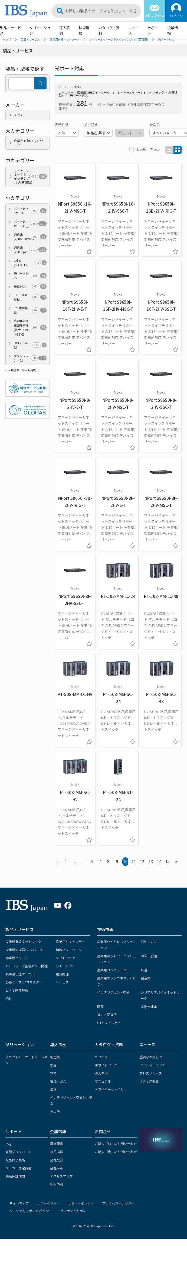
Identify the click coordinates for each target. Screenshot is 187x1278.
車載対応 (30, 286)
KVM (8, 998)
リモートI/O (64, 965)
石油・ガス (149, 941)
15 (167, 861)
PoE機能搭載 (30, 310)
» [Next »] (176, 861)
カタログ (101, 1057)
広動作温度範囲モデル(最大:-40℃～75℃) (30, 327)
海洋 (53, 1089)
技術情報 (84, 30)
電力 (53, 1073)
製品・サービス (19, 929)
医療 (100, 1006)
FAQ (8, 1143)
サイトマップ (19, 1203)
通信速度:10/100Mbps (30, 236)
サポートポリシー (81, 1203)
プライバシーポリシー (118, 1203)
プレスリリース (150, 1073)
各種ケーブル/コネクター (23, 982)
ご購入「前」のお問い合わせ (116, 1143)
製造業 (145, 978)
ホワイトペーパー (108, 1065)
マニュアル (103, 1081)
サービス (62, 982)
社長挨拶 (56, 1151)
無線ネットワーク (69, 949)
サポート (152, 30)
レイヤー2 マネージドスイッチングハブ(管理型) (118, 94)
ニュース (133, 30)
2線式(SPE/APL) (30, 262)
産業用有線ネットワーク (93, 92)
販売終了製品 (15, 1159)
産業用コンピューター (113, 970)
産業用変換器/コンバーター (25, 949)
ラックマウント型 (30, 357)
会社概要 (56, 1159)
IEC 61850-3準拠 (30, 297)
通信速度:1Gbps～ (30, 249)
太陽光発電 (149, 1006)
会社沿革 (56, 1168)
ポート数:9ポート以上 (30, 223)
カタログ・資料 (109, 30)
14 (159, 861)
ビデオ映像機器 (16, 990)
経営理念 (56, 1143)
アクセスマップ (61, 1176)
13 (151, 861)
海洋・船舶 (149, 956)
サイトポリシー (48, 1203)
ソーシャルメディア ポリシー (30, 1210)
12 (142, 861)
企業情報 (172, 30)
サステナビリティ (73, 1210)
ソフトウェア (65, 957)
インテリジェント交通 (113, 992)
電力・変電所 (107, 1014)
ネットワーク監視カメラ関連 (26, 965)
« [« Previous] (57, 861)
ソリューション (40, 30)
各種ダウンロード (18, 1151)
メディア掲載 (149, 1081)
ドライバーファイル (109, 1089)
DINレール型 (30, 344)
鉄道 (144, 970)
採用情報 (56, 1184)
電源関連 (62, 974)
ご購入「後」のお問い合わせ (116, 1151)
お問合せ (103, 1131)
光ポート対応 (79, 95)
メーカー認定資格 (18, 1168)
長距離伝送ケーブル (19, 974)
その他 (55, 1111)
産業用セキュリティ (70, 941)
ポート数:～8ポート (30, 210)
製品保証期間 (15, 1176)
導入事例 (64, 30)
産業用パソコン (16, 957)
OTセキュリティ (109, 1022)
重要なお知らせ (150, 1057)
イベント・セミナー (154, 1065)
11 (134, 861)
